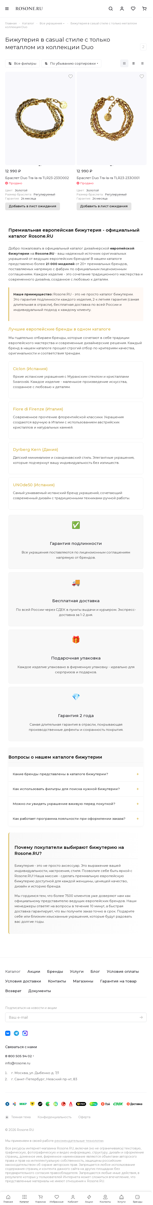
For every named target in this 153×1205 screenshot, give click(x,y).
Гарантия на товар (118, 981)
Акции (33, 971)
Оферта (84, 1117)
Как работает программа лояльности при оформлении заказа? (69, 819)
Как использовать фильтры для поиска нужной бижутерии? (66, 789)
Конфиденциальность (54, 1117)
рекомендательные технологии (79, 1141)
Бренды (55, 971)
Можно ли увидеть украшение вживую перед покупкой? (64, 804)
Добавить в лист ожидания (32, 206)
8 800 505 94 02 (18, 1056)
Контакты (57, 981)
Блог (95, 971)
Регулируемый (44, 194)
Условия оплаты (123, 971)
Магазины (83, 981)
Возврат (13, 991)
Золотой (21, 190)
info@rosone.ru (17, 1063)
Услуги (77, 971)
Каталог (13, 971)
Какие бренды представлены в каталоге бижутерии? (60, 774)
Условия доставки (23, 981)
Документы (39, 991)
